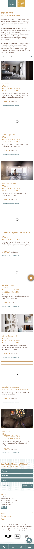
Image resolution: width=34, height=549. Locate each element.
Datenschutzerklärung (14, 528)
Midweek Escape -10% (9, 336)
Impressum (4, 528)
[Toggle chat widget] (29, 540)
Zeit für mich (6, 84)
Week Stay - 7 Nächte (9, 184)
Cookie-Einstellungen (27, 528)
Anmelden (27, 486)
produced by (20, 531)
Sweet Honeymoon (8, 285)
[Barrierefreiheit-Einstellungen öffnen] (31, 278)
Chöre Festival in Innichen (10, 387)
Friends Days (6, 431)
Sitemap (11, 530)
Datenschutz (6, 485)
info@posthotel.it (6, 504)
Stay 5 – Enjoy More (8, 135)
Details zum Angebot (10, 105)
